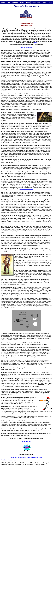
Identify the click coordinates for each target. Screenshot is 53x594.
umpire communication (26, 189)
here (35, 42)
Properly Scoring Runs (34, 457)
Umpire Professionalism (18, 457)
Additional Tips (26, 441)
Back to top (12, 460)
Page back (4, 460)
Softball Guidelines (27, 47)
